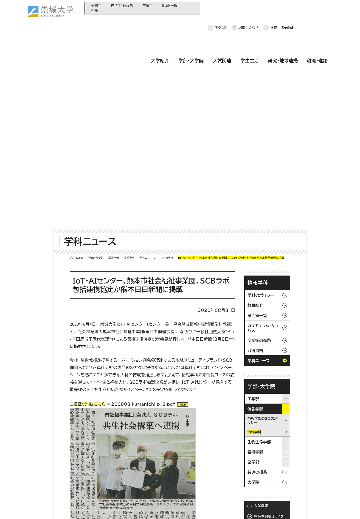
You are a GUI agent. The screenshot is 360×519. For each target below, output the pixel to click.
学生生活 (249, 21)
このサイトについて (93, 509)
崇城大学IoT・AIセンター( (124, 124)
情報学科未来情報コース (204, 175)
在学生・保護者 (122, 5)
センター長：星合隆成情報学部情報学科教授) (190, 124)
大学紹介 (160, 21)
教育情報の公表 (132, 489)
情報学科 (129, 57)
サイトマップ (124, 509)
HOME (79, 57)
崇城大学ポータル (49, 478)
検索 (273, 8)
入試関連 (222, 21)
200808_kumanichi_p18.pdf (143, 204)
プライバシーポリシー (56, 509)
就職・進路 (317, 21)
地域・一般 (169, 5)
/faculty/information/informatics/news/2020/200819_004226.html (148, 384)
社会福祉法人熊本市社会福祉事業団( (111, 131)
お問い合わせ (248, 8)
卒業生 (147, 5)
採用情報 (147, 509)
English (287, 8)
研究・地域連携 (283, 21)
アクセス (221, 8)
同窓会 (126, 459)
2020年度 (166, 57)
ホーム (28, 509)
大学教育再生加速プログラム (141, 467)
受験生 (96, 5)
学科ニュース (147, 57)
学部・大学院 (191, 21)
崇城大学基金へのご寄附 (138, 474)
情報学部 (113, 57)
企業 (94, 11)
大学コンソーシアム (134, 482)
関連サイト (128, 497)
